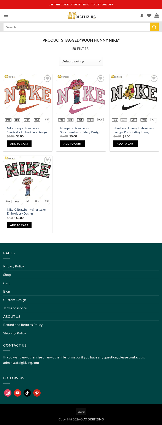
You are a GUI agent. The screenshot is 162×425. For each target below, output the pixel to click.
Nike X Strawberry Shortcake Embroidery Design (26, 211)
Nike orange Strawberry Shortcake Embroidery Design (27, 130)
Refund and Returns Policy (23, 324)
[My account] (142, 15)
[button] (5, 15)
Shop (7, 274)
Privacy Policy (13, 266)
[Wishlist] (149, 15)
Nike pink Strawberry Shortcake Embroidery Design (80, 130)
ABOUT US (11, 316)
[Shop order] (81, 61)
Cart (6, 283)
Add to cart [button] (19, 143)
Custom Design (14, 300)
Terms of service (15, 308)
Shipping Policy (14, 333)
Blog (6, 291)
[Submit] (154, 27)
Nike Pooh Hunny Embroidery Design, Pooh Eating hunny (133, 130)
